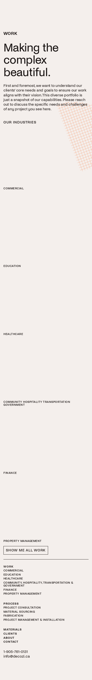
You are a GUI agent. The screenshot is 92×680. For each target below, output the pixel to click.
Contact (10, 641)
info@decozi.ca (16, 656)
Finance (10, 589)
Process (11, 603)
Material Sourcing (19, 611)
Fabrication (13, 615)
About (8, 638)
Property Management (22, 593)
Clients (10, 633)
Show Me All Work (26, 550)
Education (12, 574)
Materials (12, 629)
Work (8, 566)
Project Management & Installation (34, 620)
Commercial (13, 570)
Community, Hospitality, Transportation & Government (38, 584)
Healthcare (13, 578)
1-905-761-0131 (15, 652)
